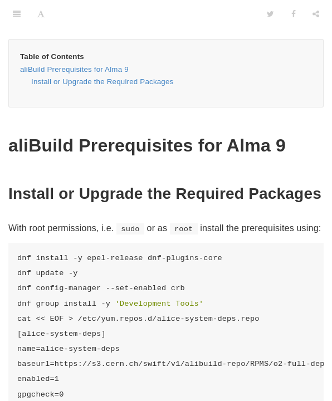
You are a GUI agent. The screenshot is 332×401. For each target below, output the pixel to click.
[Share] (316, 14)
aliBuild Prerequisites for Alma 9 (74, 69)
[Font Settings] (41, 14)
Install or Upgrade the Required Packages (102, 81)
